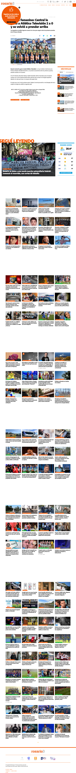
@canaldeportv (38, 92)
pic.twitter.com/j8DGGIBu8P (28, 94)
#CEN (16, 89)
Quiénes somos (9, 769)
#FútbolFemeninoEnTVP (29, 92)
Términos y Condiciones (11, 771)
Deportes (63, 5)
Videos (70, 5)
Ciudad (49, 5)
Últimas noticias (43, 5)
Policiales (58, 5)
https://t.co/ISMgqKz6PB (19, 92)
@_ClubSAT (22, 91)
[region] (38, 11)
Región (53, 5)
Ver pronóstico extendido (66, 172)
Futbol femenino (25, 99)
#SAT (12, 89)
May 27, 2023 (35, 95)
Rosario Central (15, 99)
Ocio (67, 5)
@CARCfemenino (29, 91)
